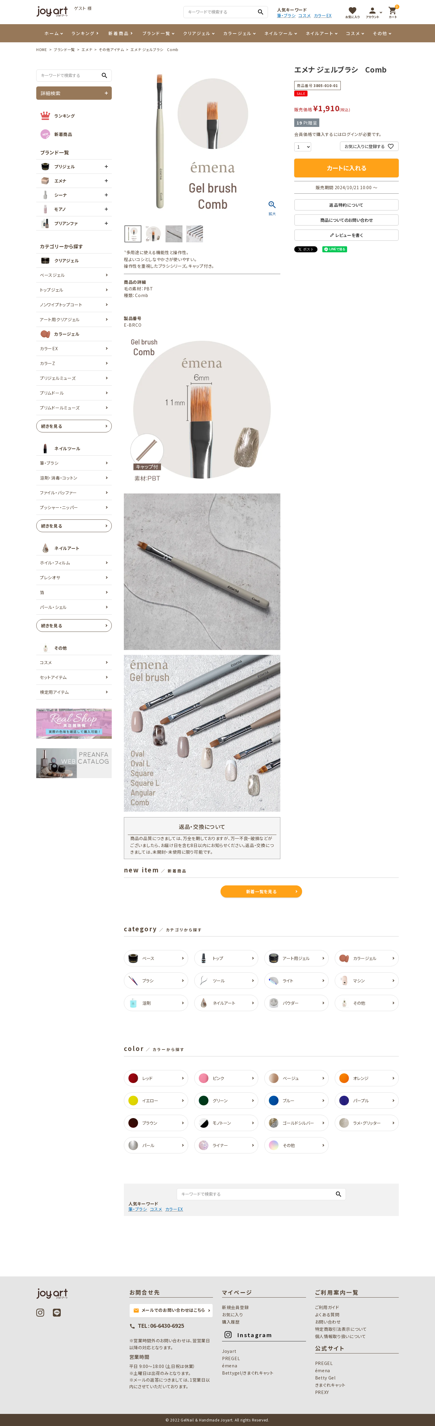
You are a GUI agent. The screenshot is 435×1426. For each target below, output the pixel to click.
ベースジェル (52, 275)
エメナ (87, 49)
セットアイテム (53, 677)
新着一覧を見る (261, 891)
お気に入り (232, 1314)
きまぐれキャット (330, 1385)
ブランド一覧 (157, 33)
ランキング (83, 33)
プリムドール (52, 393)
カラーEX (323, 15)
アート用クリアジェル (60, 319)
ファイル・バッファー (58, 493)
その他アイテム (111, 49)
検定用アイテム (54, 692)
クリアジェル (197, 33)
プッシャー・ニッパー (59, 507)
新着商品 (118, 33)
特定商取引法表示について (341, 1329)
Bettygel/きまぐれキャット (248, 1373)
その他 (380, 33)
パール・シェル (53, 607)
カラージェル (237, 33)
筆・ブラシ (286, 15)
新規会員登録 (235, 1307)
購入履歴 (231, 1322)
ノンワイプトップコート (61, 305)
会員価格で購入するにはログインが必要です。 (338, 134)
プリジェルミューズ (58, 378)
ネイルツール (278, 33)
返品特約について (346, 205)
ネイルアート (320, 33)
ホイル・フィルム (55, 563)
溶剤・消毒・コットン (58, 478)
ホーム (51, 33)
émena (229, 1366)
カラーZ (47, 363)
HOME (41, 49)
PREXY (322, 1392)
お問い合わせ (328, 1322)
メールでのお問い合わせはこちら (169, 1310)
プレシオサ (50, 577)
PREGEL (231, 1358)
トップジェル (51, 290)
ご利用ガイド (327, 1307)
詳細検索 (50, 93)
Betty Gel (325, 1378)
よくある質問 (327, 1314)
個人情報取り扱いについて (340, 1336)
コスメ (304, 15)
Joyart (229, 1351)
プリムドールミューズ (60, 408)
